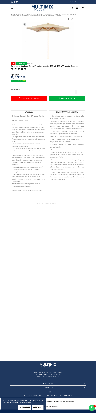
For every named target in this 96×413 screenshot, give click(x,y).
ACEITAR (37, 407)
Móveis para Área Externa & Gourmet (32, 14)
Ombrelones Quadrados (69, 14)
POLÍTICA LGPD (24, 407)
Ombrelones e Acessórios (52, 14)
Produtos (17, 14)
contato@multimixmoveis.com (76, 2)
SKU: (28, 63)
